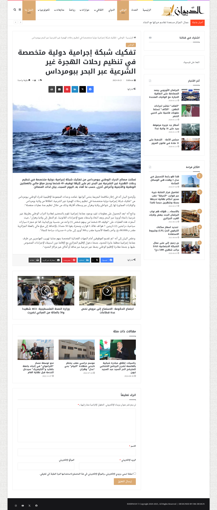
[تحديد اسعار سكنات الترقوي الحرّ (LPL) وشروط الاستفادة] (191, 232)
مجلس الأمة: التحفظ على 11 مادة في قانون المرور (164, 141)
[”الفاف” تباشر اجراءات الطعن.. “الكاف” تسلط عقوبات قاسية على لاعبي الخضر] (191, 110)
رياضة (72, 10)
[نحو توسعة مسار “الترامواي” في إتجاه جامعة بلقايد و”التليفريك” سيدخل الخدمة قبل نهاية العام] (36, 350)
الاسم (132, 446)
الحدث (134, 10)
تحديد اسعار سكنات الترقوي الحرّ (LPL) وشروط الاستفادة (164, 230)
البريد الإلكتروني (128, 460)
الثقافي (99, 10)
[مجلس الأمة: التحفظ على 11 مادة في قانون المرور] (191, 144)
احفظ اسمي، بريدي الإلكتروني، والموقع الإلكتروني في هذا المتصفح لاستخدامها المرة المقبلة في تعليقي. (86, 474)
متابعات (60, 10)
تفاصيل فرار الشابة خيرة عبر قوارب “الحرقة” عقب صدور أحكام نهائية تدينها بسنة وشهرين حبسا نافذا (164, 197)
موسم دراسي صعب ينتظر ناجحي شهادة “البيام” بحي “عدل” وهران (79, 366)
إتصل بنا (29, 10)
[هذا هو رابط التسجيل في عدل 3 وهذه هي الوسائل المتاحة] (191, 181)
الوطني (123, 10)
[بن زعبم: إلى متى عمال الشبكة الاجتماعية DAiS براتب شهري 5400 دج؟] (191, 247)
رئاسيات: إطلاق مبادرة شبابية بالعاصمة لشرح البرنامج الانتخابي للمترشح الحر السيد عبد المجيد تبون (118, 368)
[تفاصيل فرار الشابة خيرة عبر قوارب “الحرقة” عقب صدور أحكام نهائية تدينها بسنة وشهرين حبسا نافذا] (191, 197)
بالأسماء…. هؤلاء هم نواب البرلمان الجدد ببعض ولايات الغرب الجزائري (164, 215)
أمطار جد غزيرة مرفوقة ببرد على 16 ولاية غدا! (166, 127)
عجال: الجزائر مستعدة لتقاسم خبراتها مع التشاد (166, 22)
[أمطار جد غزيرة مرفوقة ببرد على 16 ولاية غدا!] (191, 130)
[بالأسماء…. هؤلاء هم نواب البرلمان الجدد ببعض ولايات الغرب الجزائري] (191, 216)
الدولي (111, 10)
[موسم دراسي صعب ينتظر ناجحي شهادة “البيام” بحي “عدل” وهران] (77, 350)
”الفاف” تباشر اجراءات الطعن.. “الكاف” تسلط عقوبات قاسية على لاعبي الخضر (165, 111)
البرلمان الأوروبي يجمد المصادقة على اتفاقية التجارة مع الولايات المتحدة (164, 93)
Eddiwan (129, 80)
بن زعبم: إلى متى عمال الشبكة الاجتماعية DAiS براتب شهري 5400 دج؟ (166, 246)
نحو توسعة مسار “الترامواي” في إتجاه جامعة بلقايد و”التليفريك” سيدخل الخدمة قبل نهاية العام (38, 368)
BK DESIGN (199, 504)
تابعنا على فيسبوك (191, 62)
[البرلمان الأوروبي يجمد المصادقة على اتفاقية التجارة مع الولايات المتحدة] (191, 95)
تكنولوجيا (45, 10)
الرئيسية (147, 10)
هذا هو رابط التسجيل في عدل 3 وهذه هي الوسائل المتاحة (164, 180)
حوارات (86, 10)
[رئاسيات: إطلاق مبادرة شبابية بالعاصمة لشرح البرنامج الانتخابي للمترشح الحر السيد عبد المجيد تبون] (118, 350)
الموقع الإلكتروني (66, 460)
